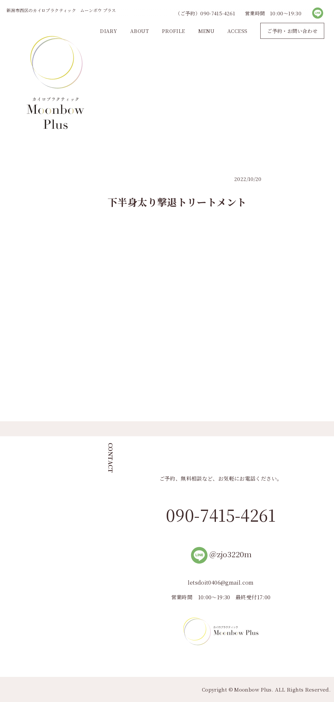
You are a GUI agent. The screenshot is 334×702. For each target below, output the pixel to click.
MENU (206, 30)
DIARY (108, 30)
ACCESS (237, 30)
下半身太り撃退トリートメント (177, 202)
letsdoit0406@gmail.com (220, 582)
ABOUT (139, 30)
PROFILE (173, 30)
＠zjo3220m (221, 554)
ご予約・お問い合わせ (292, 30)
